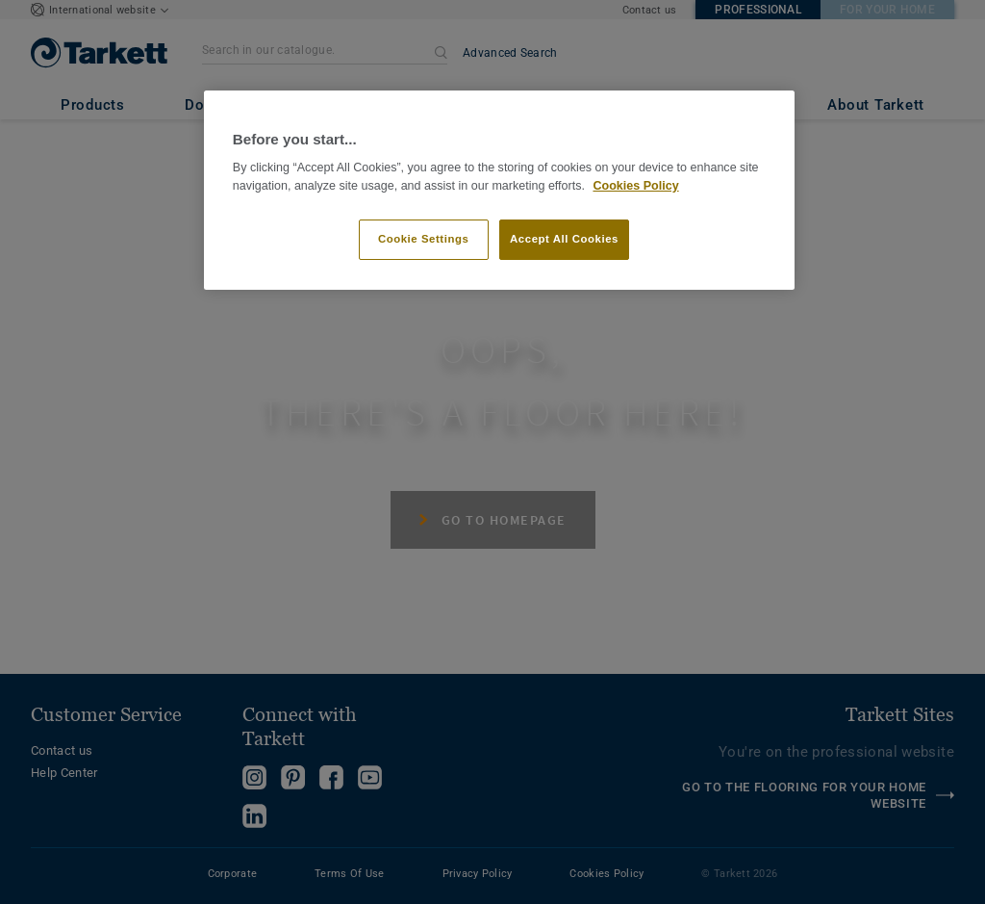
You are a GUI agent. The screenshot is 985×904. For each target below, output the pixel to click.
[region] (499, 190)
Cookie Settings (423, 239)
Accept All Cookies (564, 239)
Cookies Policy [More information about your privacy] (635, 186)
